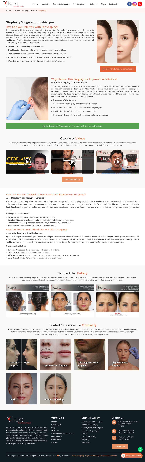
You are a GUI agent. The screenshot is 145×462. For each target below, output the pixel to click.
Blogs (103, 4)
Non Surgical (56, 424)
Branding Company (109, 455)
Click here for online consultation (118, 69)
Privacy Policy (56, 436)
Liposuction (85, 442)
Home (35, 4)
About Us (45, 4)
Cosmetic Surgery (61, 4)
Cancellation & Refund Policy (62, 433)
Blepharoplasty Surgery (90, 430)
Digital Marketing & (93, 455)
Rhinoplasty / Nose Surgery (91, 421)
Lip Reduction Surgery (89, 424)
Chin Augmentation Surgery (92, 427)
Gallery (93, 4)
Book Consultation (131, 456)
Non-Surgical (79, 4)
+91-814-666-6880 (126, 432)
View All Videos (72, 179)
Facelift (84, 433)
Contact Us (113, 4)
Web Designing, (78, 455)
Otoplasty (85, 439)
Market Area (56, 439)
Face (33, 10)
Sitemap (54, 442)
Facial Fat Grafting (88, 436)
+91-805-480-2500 (126, 430)
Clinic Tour (55, 430)
